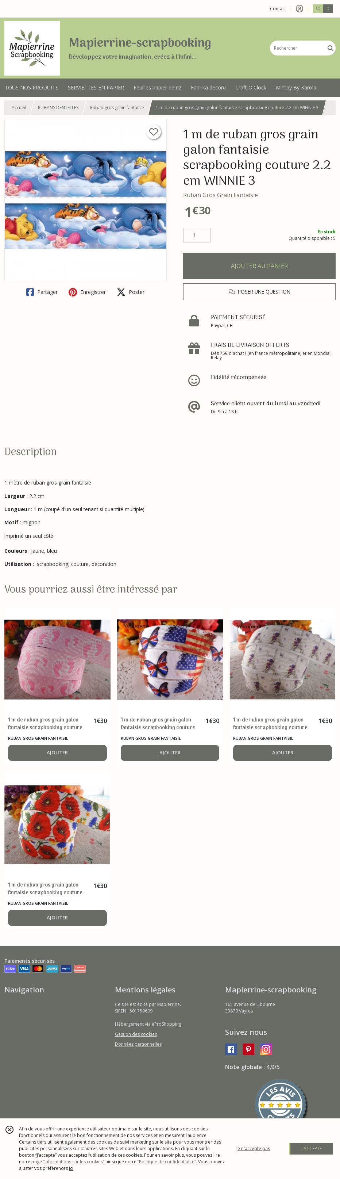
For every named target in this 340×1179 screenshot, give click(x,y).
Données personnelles (138, 1044)
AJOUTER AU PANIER (259, 266)
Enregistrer (87, 292)
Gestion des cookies (136, 1034)
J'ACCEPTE (311, 1148)
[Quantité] (196, 235)
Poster (130, 292)
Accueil (19, 107)
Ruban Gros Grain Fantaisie (220, 195)
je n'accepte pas (253, 1148)
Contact (278, 8)
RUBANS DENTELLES (58, 107)
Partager (42, 292)
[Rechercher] (330, 48)
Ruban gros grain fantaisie (117, 107)
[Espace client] (299, 8)
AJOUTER (57, 752)
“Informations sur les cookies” (73, 1162)
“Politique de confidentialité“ (167, 1162)
